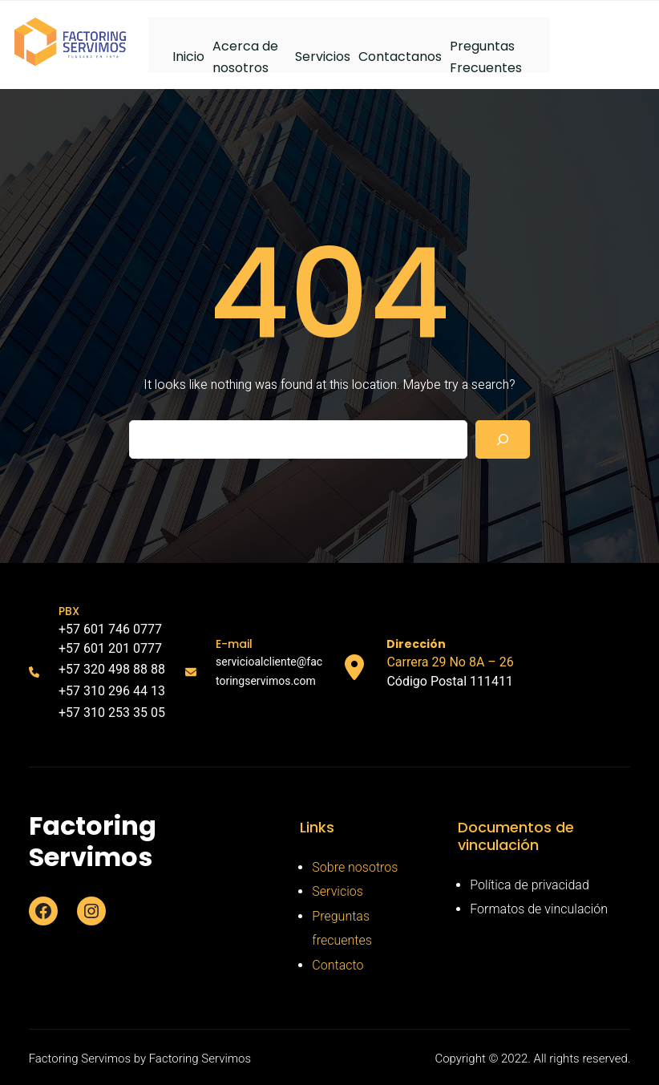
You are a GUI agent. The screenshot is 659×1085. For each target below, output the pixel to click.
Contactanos (400, 56)
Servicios (322, 56)
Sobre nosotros (355, 867)
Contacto (337, 965)
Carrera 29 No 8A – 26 (449, 662)
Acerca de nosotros (245, 55)
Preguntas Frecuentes (486, 55)
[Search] (502, 439)
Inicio (188, 56)
